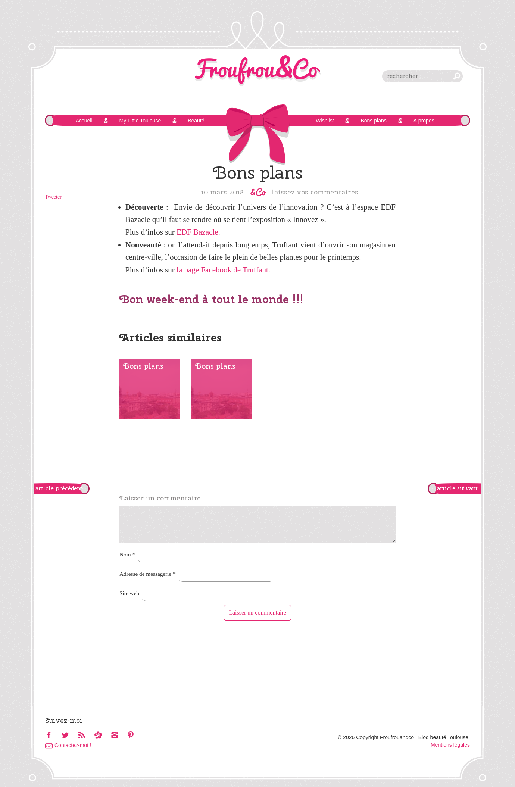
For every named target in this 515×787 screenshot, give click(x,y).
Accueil (83, 121)
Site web (129, 593)
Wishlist (325, 121)
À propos (423, 121)
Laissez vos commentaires (315, 191)
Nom (127, 554)
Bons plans (373, 121)
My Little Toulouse (140, 121)
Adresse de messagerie (147, 574)
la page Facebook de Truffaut (222, 269)
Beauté (196, 121)
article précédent (58, 488)
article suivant (457, 488)
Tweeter (53, 197)
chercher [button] (457, 76)
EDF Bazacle (197, 232)
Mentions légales (450, 745)
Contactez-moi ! (72, 745)
